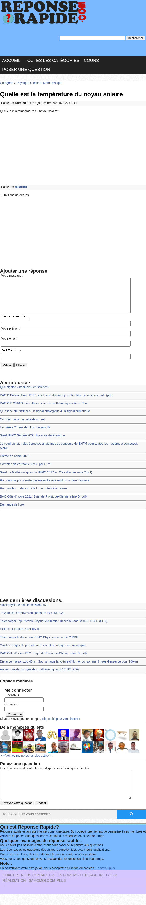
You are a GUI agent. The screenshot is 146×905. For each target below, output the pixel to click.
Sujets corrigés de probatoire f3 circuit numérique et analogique (42, 652)
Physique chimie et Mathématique (39, 83)
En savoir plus (105, 879)
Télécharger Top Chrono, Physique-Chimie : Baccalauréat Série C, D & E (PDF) (53, 627)
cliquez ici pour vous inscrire (60, 725)
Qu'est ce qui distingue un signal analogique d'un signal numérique (45, 418)
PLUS (61, 892)
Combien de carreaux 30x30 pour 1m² (25, 471)
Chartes (11, 886)
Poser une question (26, 69)
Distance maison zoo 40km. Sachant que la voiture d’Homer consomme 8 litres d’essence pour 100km (69, 668)
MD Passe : (11, 710)
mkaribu (21, 187)
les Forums (67, 886)
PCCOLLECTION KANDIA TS (20, 635)
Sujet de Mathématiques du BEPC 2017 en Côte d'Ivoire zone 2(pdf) (46, 479)
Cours (91, 60)
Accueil (11, 60)
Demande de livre (12, 511)
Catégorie (6, 83)
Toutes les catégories (52, 60)
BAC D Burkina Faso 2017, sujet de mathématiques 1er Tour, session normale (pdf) (56, 402)
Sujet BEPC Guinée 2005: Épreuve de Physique (32, 442)
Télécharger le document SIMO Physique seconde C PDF (39, 644)
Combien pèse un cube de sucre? (23, 426)
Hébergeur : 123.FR (98, 886)
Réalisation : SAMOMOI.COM (29, 892)
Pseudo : (11, 701)
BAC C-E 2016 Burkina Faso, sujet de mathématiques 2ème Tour (44, 410)
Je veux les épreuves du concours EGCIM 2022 (32, 619)
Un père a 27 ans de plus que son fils (25, 434)
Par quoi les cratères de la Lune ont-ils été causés (33, 495)
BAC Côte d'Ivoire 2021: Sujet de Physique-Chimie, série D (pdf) (43, 503)
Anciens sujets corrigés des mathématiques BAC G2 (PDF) (40, 676)
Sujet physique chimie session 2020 (24, 611)
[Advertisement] (73, 149)
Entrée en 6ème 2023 (14, 463)
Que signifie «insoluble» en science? (24, 393)
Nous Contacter (37, 886)
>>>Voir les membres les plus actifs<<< (26, 761)
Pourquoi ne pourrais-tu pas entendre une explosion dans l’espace (44, 487)
